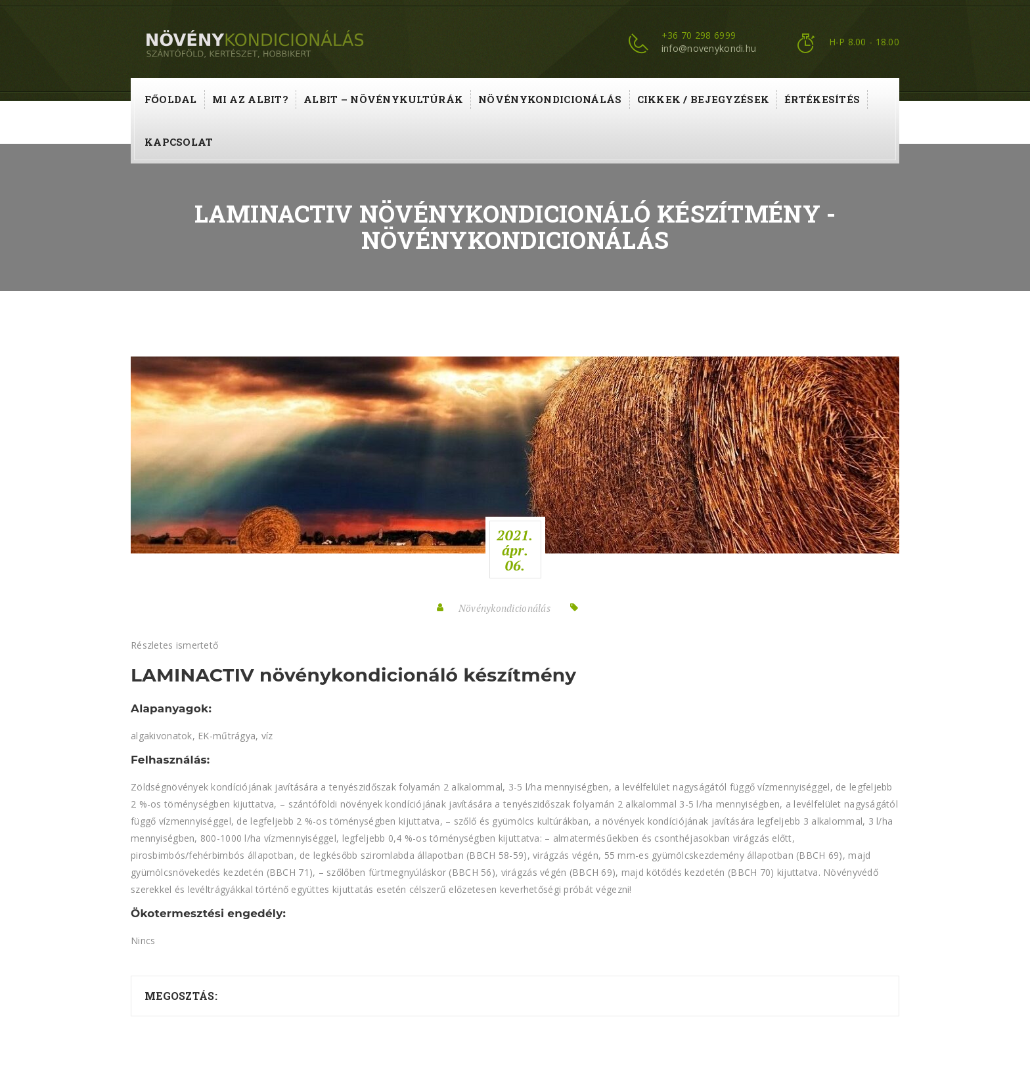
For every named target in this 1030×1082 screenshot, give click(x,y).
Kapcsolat (179, 141)
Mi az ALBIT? (250, 99)
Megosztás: (181, 996)
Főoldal (171, 99)
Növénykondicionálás (549, 99)
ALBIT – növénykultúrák (383, 99)
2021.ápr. (515, 550)
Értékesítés (822, 99)
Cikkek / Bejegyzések (703, 99)
